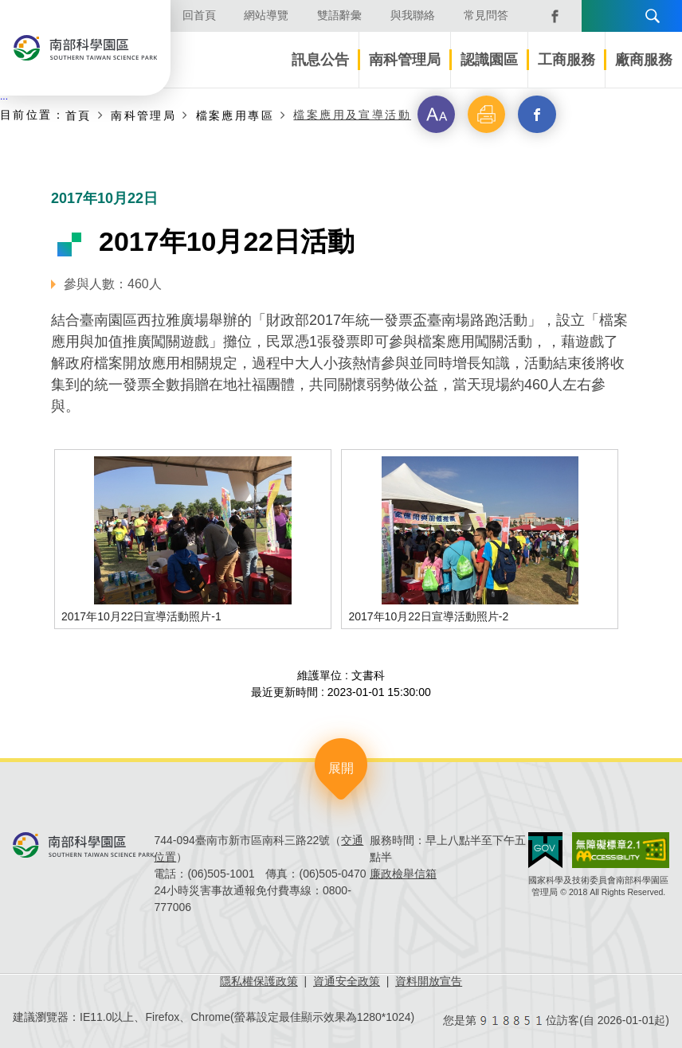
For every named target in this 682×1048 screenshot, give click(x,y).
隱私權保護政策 (259, 981)
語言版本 (599, 16)
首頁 (78, 115)
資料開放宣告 (428, 981)
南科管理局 (405, 60)
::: (4, 96)
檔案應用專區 (235, 115)
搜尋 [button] (652, 16)
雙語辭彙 (339, 15)
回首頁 (199, 15)
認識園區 (489, 60)
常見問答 (486, 15)
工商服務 (566, 60)
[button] (436, 115)
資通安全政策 (346, 981)
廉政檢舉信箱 (403, 873)
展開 (341, 768)
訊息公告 (320, 60)
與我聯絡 (412, 15)
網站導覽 (266, 15)
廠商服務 (643, 60)
